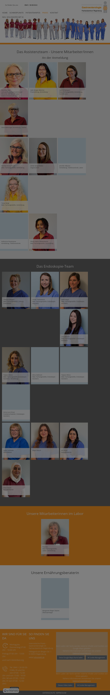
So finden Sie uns (11, 5)
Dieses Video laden (65, 685)
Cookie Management (97, 657)
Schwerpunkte (16, 12)
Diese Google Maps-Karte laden (71, 657)
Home (4, 12)
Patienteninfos (33, 12)
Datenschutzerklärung (82, 653)
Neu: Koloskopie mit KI (12, 17)
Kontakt (54, 12)
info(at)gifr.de (39, 657)
